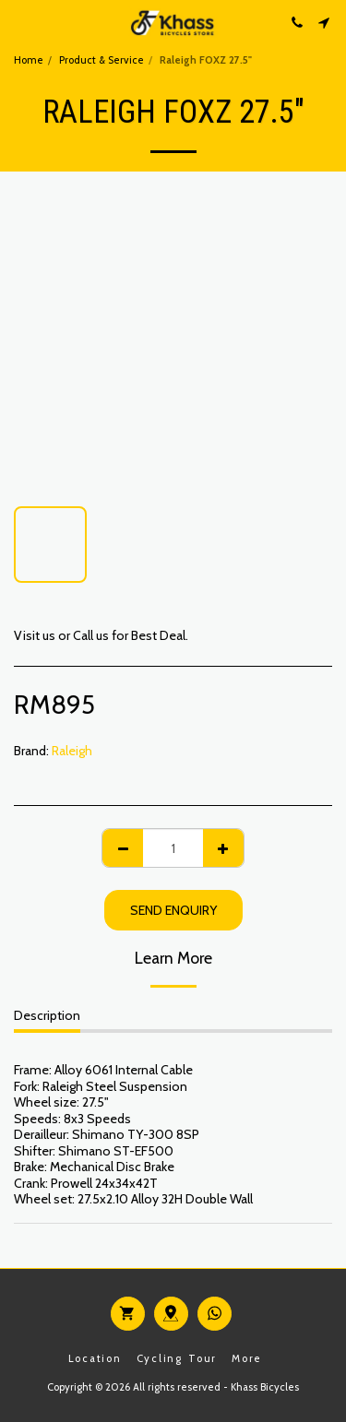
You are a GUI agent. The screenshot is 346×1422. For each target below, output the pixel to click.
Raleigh (72, 750)
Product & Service (101, 59)
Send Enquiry (173, 910)
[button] (20, 22)
